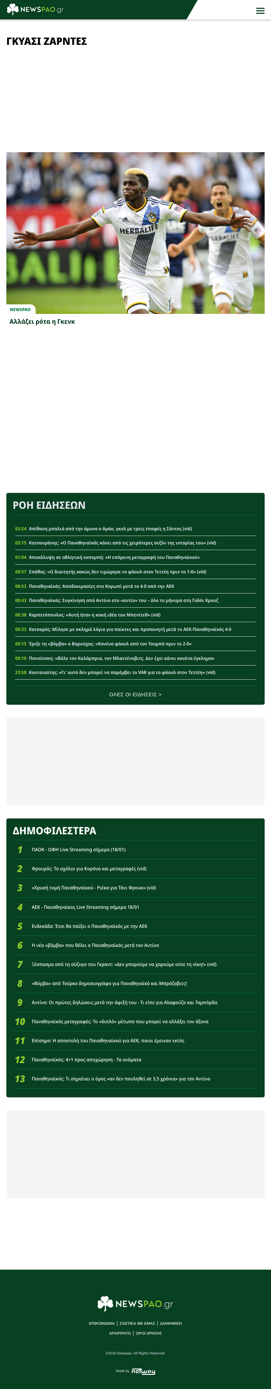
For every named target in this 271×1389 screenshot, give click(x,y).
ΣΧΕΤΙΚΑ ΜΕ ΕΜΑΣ (137, 1324)
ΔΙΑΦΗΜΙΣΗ (171, 1324)
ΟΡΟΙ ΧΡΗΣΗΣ (149, 1333)
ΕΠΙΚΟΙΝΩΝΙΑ (102, 1324)
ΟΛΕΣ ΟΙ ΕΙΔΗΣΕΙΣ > (135, 695)
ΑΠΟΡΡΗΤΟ (120, 1333)
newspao (20, 309)
